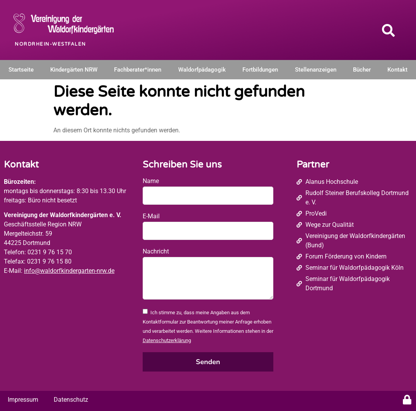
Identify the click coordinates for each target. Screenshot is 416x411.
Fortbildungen (260, 69)
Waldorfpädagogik (202, 69)
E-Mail (151, 216)
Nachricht (156, 251)
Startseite (21, 69)
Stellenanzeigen (315, 69)
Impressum (23, 399)
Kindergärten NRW (73, 69)
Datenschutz (71, 399)
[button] (388, 30)
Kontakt (397, 69)
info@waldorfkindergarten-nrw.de (69, 270)
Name (151, 181)
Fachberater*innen (137, 69)
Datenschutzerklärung (167, 340)
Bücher (362, 69)
